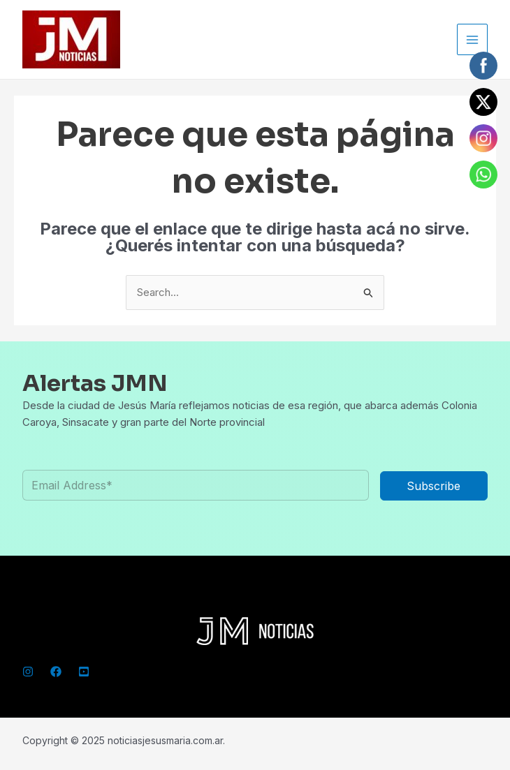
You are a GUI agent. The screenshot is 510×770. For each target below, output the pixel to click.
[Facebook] (55, 671)
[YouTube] (83, 671)
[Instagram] (28, 671)
